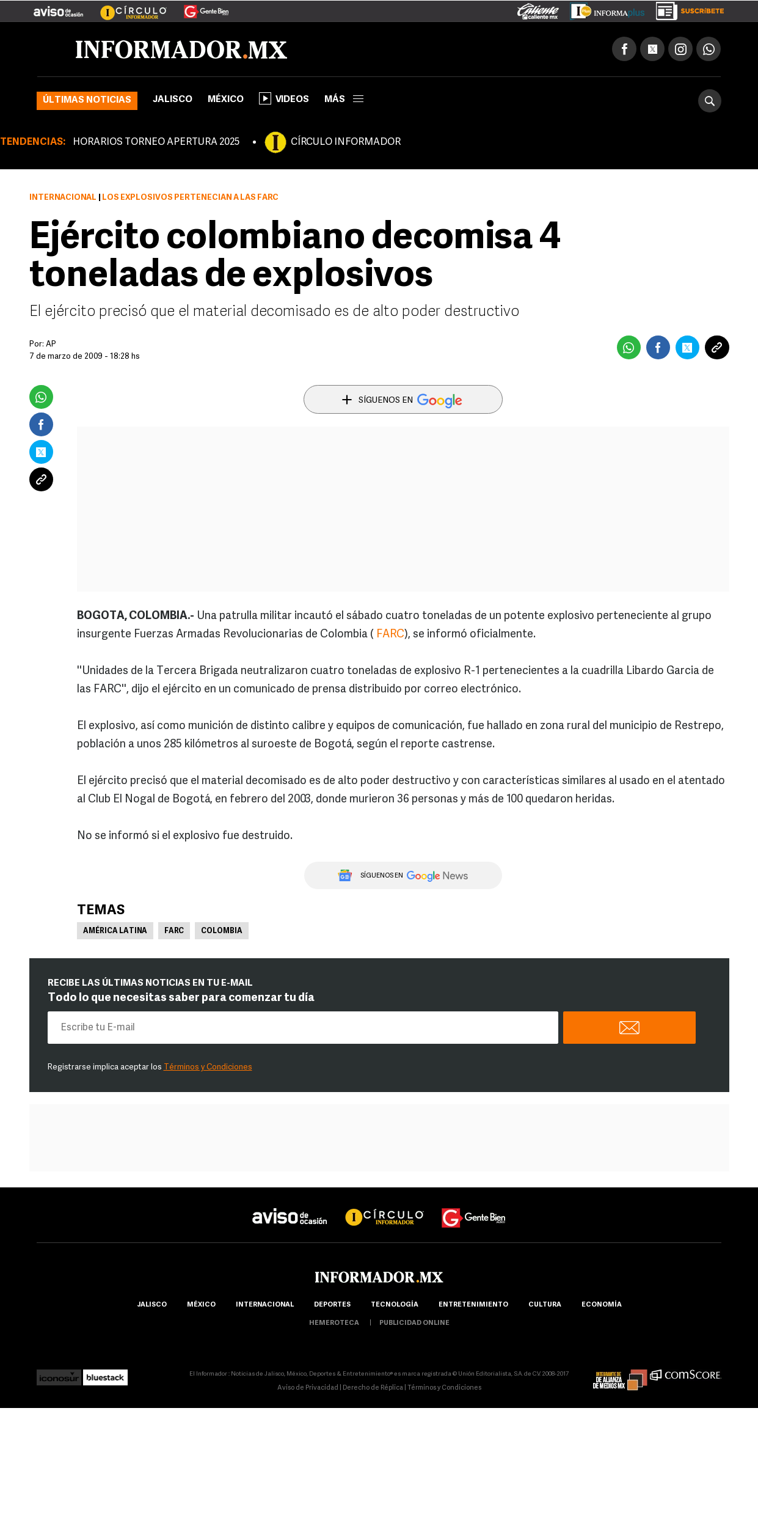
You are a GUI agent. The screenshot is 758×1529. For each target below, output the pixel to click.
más (343, 100)
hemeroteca (334, 1323)
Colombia (221, 931)
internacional (265, 1305)
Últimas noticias (87, 100)
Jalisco (172, 100)
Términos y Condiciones (208, 1067)
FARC (390, 634)
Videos (284, 98)
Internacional (63, 198)
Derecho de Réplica (373, 1388)
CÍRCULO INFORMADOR (346, 142)
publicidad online (414, 1323)
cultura (544, 1305)
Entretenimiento (473, 1305)
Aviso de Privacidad (307, 1388)
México (226, 100)
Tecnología (394, 1305)
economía (601, 1305)
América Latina (115, 931)
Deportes (332, 1305)
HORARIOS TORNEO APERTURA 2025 (156, 142)
